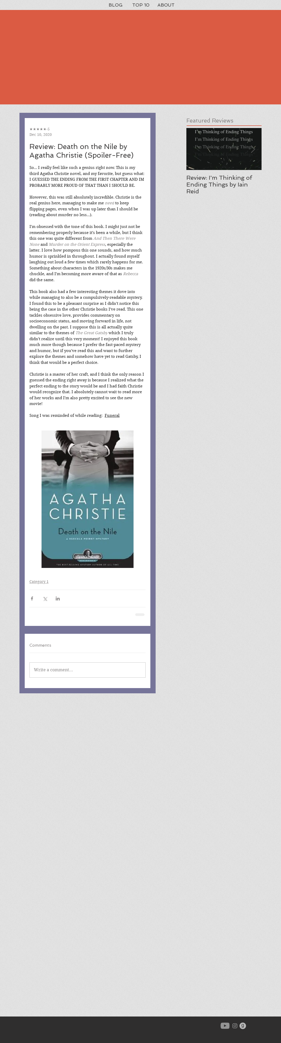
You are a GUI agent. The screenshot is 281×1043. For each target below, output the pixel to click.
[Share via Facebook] (31, 598)
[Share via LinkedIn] (57, 598)
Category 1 (39, 581)
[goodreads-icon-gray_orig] (242, 1026)
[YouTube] (225, 1025)
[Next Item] (253, 149)
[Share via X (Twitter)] (44, 598)
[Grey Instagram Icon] (235, 1026)
